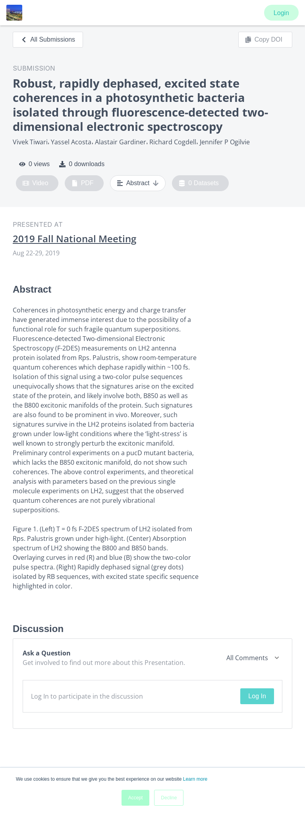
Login (281, 13)
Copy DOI (263, 39)
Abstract (138, 183)
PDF (82, 183)
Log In (257, 696)
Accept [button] (135, 798)
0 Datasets (199, 183)
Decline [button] (169, 798)
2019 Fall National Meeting (74, 238)
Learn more (195, 779)
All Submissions (48, 39)
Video (35, 183)
